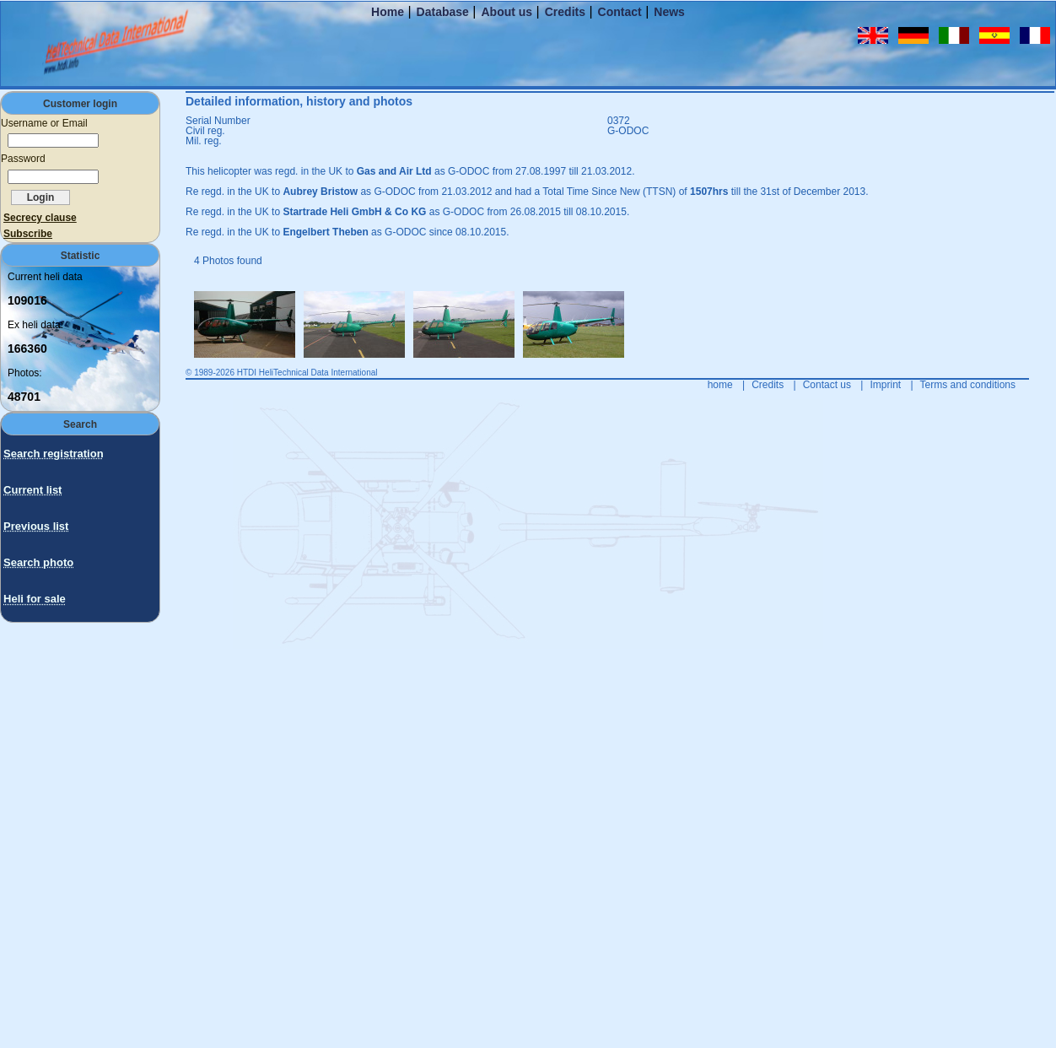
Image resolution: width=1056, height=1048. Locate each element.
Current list (32, 489)
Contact (620, 12)
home (720, 385)
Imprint (885, 385)
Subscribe (27, 234)
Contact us (827, 385)
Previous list (35, 526)
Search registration (53, 453)
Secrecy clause (40, 218)
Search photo (38, 562)
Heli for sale (34, 598)
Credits (565, 12)
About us (506, 12)
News (669, 12)
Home (387, 12)
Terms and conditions (968, 385)
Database (443, 12)
